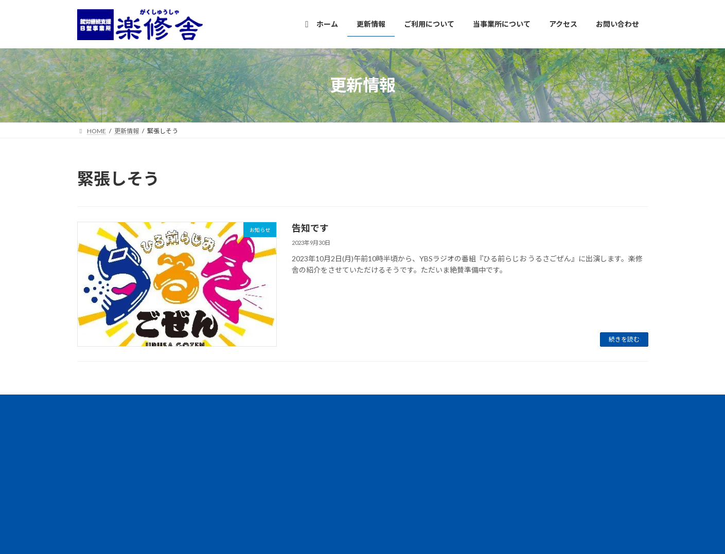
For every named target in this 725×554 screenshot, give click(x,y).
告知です (310, 228)
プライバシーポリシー (251, 404)
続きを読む (624, 339)
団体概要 (188, 404)
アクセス (99, 404)
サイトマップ (321, 404)
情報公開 (143, 404)
